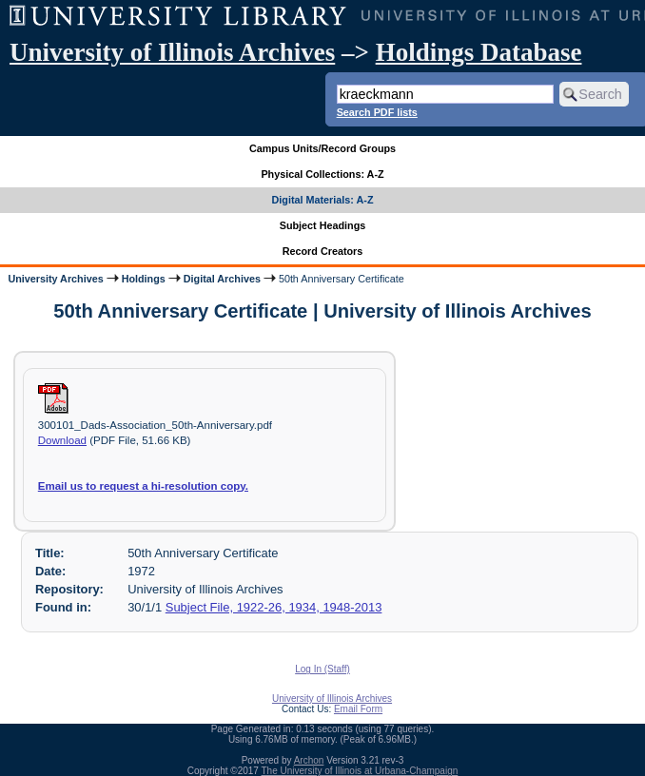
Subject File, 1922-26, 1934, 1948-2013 (274, 607)
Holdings (144, 278)
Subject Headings (323, 225)
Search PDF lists (377, 112)
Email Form (358, 709)
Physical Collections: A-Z (322, 174)
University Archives (55, 278)
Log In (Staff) (322, 669)
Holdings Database (479, 52)
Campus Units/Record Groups (322, 148)
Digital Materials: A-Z (323, 199)
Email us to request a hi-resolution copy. (143, 486)
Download (62, 440)
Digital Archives (222, 278)
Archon (309, 760)
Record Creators (323, 251)
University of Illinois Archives (172, 52)
